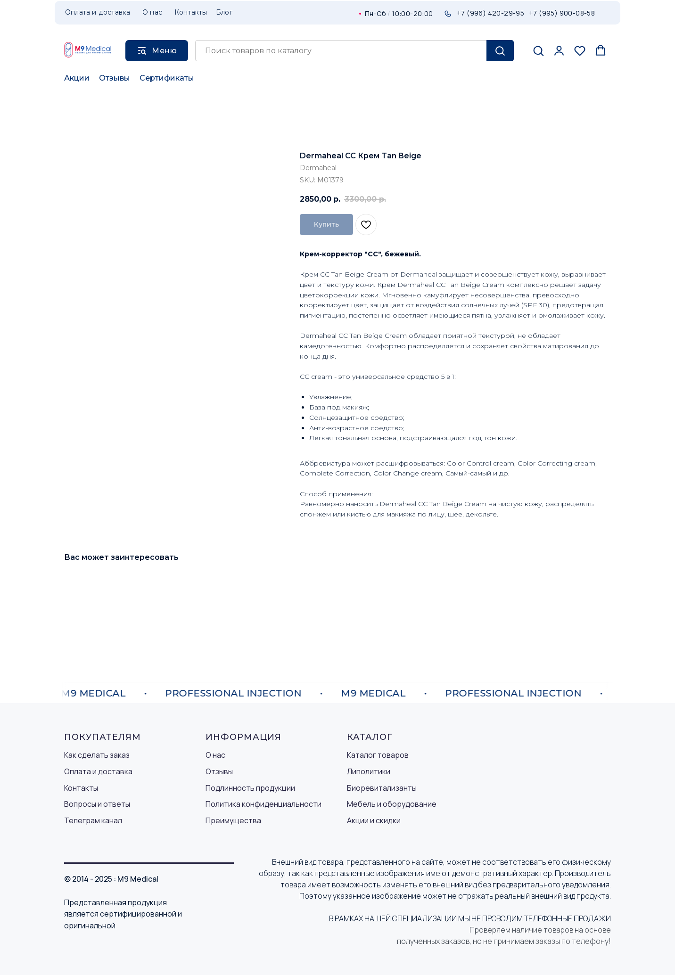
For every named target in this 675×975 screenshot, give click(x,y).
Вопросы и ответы (97, 804)
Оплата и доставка (98, 771)
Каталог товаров (378, 755)
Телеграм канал (93, 820)
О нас (215, 755)
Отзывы (114, 78)
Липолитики (368, 771)
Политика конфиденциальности (263, 804)
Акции (77, 78)
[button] (538, 50)
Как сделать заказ (97, 755)
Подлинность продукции (250, 788)
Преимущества (233, 820)
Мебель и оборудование (391, 804)
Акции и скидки (374, 820)
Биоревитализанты (382, 788)
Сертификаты (167, 78)
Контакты (81, 788)
